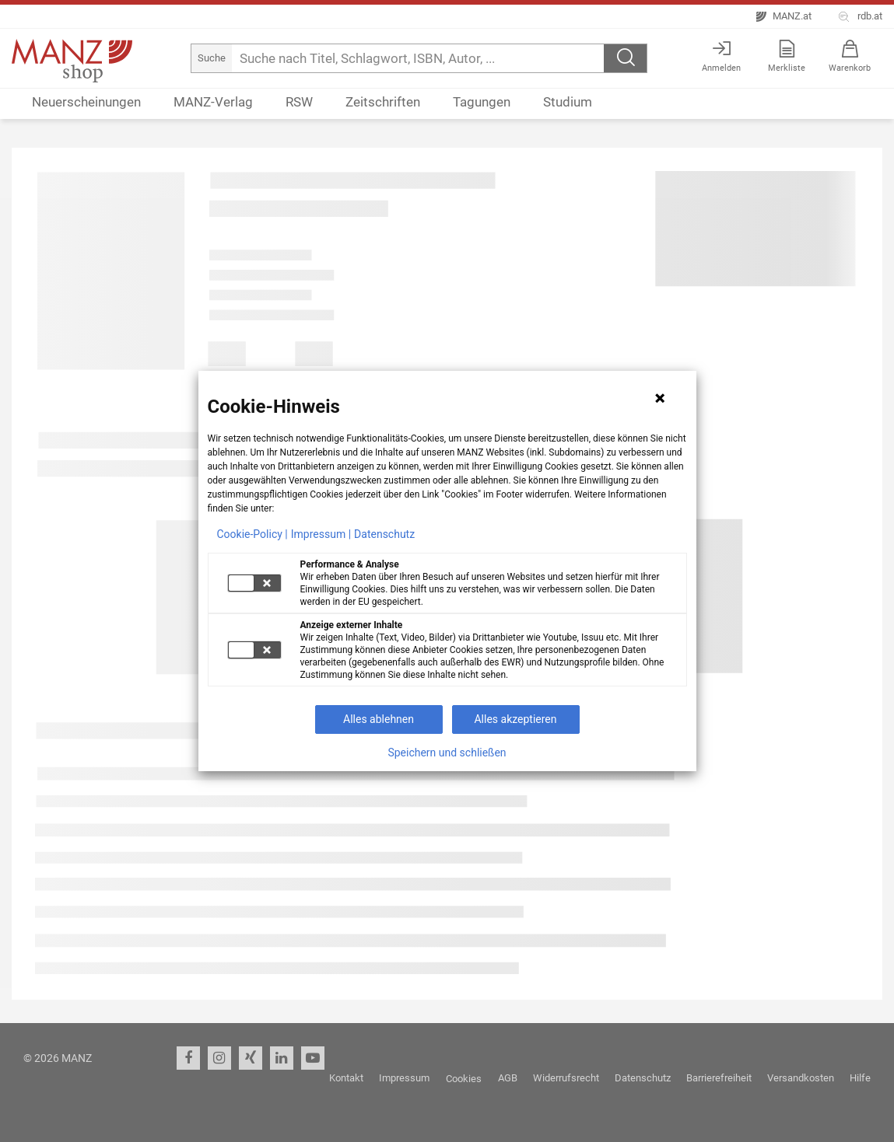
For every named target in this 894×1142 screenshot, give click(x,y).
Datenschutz (384, 534)
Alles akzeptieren (515, 719)
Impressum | (321, 534)
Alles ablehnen (378, 719)
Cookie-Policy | (252, 534)
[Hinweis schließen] (660, 398)
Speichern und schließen (446, 752)
